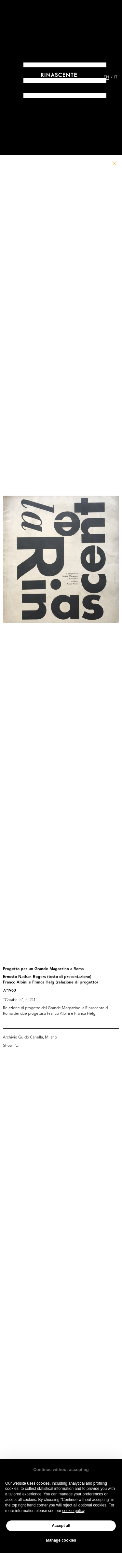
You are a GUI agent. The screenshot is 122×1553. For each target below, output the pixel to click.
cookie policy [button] (73, 1510)
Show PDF (12, 1046)
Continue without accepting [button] (60, 1469)
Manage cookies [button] (61, 1540)
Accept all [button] (61, 1525)
